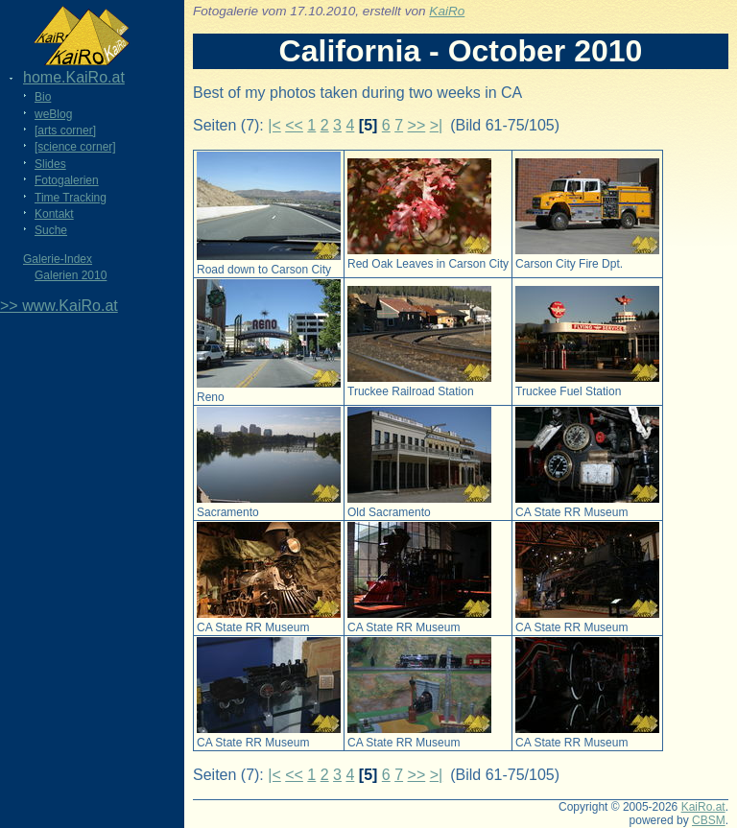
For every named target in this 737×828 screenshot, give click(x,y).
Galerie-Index (57, 259)
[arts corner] (65, 130)
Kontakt (54, 214)
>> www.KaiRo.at (59, 305)
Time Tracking (71, 197)
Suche (51, 230)
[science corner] (75, 147)
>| (436, 125)
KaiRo (446, 11)
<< (294, 125)
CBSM (708, 820)
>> (417, 125)
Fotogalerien (67, 180)
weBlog (53, 114)
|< (274, 125)
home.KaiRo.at (74, 77)
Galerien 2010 (71, 275)
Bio (43, 97)
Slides (50, 164)
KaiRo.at (703, 807)
